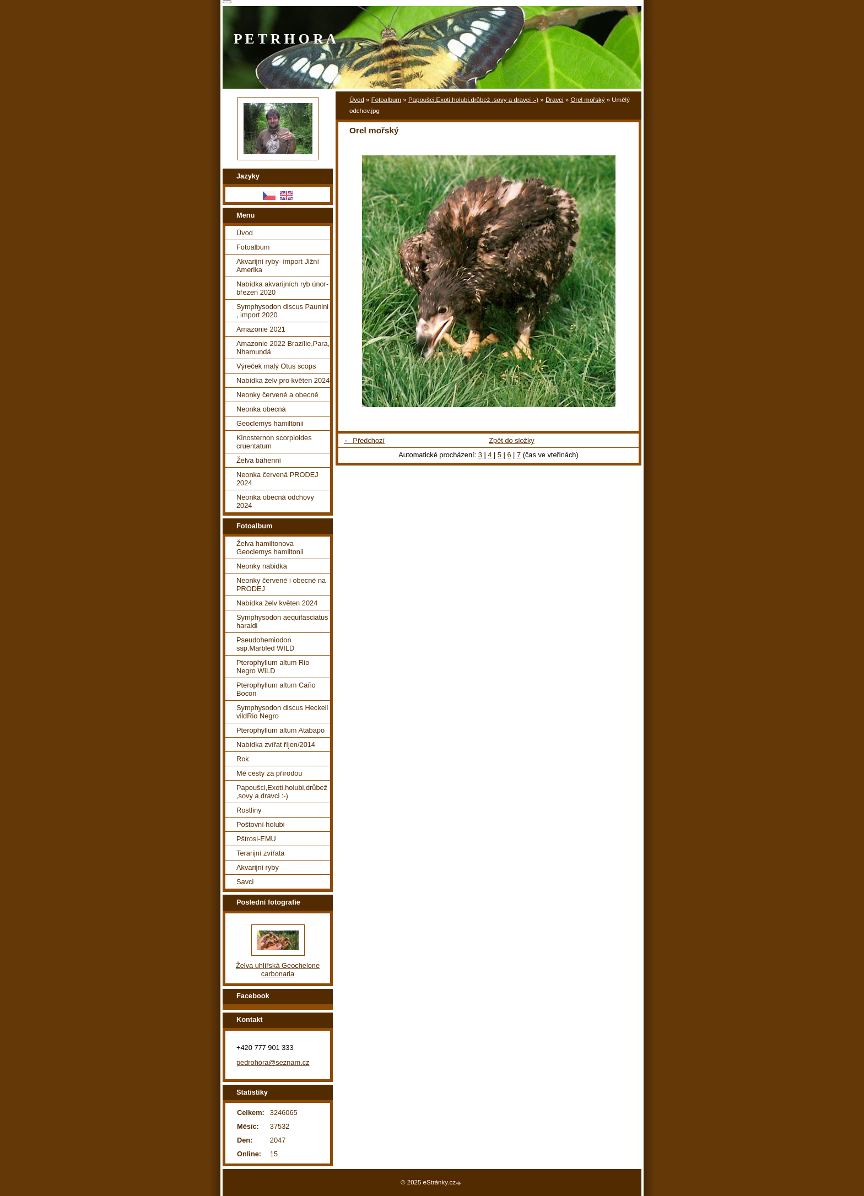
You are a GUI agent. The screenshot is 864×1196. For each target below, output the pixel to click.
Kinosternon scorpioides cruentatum (274, 442)
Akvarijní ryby (257, 867)
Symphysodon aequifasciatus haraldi (282, 621)
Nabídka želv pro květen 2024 (283, 380)
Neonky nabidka (261, 566)
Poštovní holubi (260, 824)
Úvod (356, 99)
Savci (244, 882)
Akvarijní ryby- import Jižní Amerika (277, 265)
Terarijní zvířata (260, 853)
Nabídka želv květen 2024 (276, 603)
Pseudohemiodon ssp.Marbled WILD (265, 644)
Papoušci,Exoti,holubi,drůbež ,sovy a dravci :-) (473, 99)
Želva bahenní (258, 460)
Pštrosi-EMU (256, 839)
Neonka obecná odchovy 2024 (275, 501)
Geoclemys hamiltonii (270, 423)
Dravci (555, 99)
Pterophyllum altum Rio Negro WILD (272, 666)
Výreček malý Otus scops (276, 366)
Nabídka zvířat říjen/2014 (275, 744)
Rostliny (249, 810)
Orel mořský (587, 99)
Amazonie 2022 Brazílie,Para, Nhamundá (283, 347)
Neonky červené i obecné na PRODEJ (281, 584)
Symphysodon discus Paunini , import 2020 (282, 310)
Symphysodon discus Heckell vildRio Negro (282, 711)
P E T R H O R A (285, 39)
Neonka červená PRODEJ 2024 (277, 478)
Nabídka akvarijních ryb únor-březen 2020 (282, 288)
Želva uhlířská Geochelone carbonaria (278, 969)
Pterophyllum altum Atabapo (280, 730)
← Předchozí (364, 440)
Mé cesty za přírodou (269, 773)
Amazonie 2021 (260, 329)
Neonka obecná (261, 409)
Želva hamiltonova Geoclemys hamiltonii (270, 547)
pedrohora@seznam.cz (273, 1062)
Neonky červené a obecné (277, 395)
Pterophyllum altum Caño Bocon (276, 689)
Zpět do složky (511, 440)
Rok (242, 759)
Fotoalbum (386, 99)
